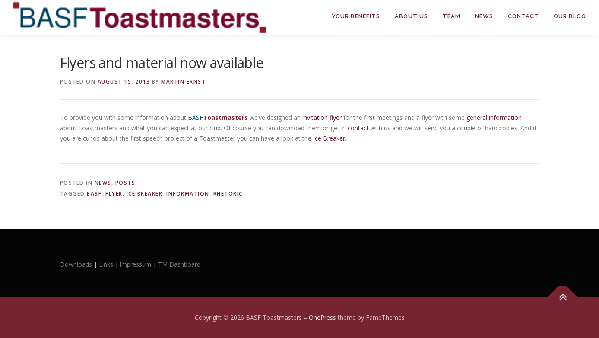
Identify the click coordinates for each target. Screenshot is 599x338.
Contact (523, 16)
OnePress (322, 317)
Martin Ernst (183, 81)
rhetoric (228, 193)
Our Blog (570, 16)
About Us (411, 16)
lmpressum (135, 264)
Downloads (77, 264)
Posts (125, 183)
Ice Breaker (329, 138)
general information (494, 117)
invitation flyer (322, 117)
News (484, 16)
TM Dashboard (179, 264)
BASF (94, 193)
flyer (114, 193)
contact (359, 128)
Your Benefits (356, 16)
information (187, 193)
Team (451, 16)
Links (106, 264)
